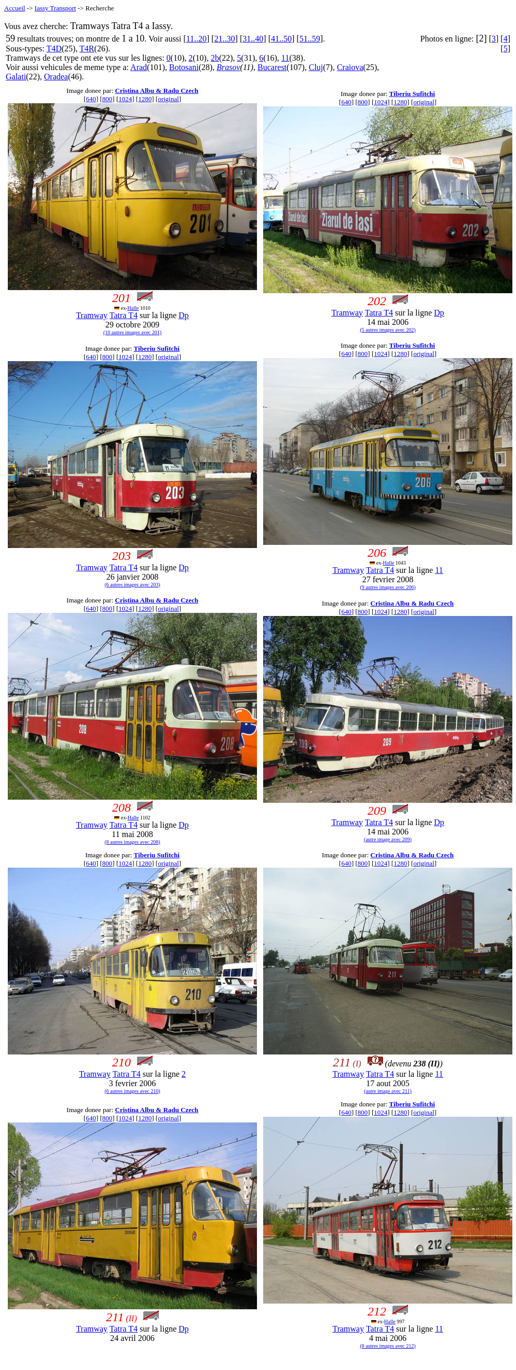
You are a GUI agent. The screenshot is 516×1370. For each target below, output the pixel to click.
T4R (86, 48)
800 (107, 99)
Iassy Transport (55, 8)
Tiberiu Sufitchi (412, 94)
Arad (138, 67)
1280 (145, 99)
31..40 (252, 38)
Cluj (316, 67)
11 (285, 57)
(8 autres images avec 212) (387, 1346)
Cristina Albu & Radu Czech (156, 90)
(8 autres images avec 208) (132, 842)
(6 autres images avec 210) (132, 1091)
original (168, 99)
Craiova (350, 67)
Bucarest (272, 67)
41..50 (281, 38)
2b (215, 57)
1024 (125, 99)
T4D (53, 48)
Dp (184, 315)
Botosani (184, 67)
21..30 (224, 38)
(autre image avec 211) (388, 1091)
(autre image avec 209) (388, 839)
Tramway (91, 315)
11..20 (196, 38)
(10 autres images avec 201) (132, 332)
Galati (16, 76)
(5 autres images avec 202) (387, 330)
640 (91, 99)
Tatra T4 (124, 315)
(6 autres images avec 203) (132, 584)
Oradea (56, 76)
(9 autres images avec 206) (387, 587)
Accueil (14, 8)
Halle (133, 308)
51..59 (310, 38)
